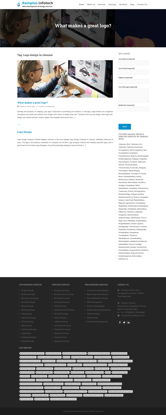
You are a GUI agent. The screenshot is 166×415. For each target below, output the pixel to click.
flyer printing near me (77, 372)
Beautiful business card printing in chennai (74, 353)
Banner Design (27, 306)
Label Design (26, 325)
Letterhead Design (28, 329)
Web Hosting (92, 318)
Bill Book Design (28, 302)
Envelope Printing (61, 302)
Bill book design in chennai (119, 353)
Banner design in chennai (53, 353)
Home (81, 4)
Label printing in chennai (27, 380)
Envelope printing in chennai (63, 368)
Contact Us (142, 4)
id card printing (25, 376)
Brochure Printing (61, 290)
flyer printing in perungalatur (44, 372)
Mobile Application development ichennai (31, 387)
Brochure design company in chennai (82, 357)
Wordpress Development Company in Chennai (63, 399)
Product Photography (95, 306)
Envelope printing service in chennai (83, 368)
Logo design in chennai (89, 383)
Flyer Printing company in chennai (120, 368)
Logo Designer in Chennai (73, 383)
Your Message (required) (134, 94)
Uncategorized (49, 106)
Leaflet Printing (61, 322)
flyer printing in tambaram (61, 372)
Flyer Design (26, 314)
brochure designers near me (102, 357)
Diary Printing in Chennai (27, 368)
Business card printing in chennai (122, 361)
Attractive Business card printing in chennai (32, 353)
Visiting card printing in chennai (114, 395)
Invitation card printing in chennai (58, 376)
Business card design (29, 298)
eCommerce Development (98, 290)
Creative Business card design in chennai (95, 364)
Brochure (66, 357)
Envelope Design (28, 310)
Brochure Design (28, 294)
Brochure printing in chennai (121, 357)
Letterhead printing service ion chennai (31, 383)
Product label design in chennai (112, 387)
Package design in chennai (53, 387)
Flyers (108, 372)
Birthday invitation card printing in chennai (49, 357)
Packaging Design (28, 337)
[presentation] (136, 116)
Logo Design (24, 131)
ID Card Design (27, 322)
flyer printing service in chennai (95, 372)
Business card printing (105, 361)
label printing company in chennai (112, 376)
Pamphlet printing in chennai (70, 387)
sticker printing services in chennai (93, 395)
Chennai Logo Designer (75, 364)
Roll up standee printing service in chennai (121, 391)
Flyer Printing (60, 306)
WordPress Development (97, 322)
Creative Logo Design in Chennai (118, 364)
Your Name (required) (134, 61)
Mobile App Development (97, 294)
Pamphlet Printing (62, 329)
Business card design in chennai (66, 361)
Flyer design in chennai (102, 368)
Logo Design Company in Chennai (53, 383)
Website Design (93, 314)
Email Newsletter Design (97, 298)
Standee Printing (61, 333)
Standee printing (25, 395)
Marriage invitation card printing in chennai (110, 383)
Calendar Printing (61, 341)
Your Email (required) (134, 70)
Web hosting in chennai (42, 399)
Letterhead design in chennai (82, 380)
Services (101, 4)
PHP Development (94, 302)
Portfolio (123, 4)
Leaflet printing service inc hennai (62, 380)
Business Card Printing (63, 294)
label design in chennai (94, 376)
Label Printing (60, 318)
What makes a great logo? (32, 102)
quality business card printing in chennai (75, 391)
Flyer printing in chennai (27, 372)
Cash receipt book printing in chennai (55, 364)
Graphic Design (27, 290)
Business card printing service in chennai (31, 364)
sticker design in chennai (57, 395)
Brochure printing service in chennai (30, 361)
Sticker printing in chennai (74, 395)
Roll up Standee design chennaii (98, 391)
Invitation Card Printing (64, 310)
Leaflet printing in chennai (44, 380)
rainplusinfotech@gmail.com (132, 315)
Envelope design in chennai (45, 368)
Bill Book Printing (62, 298)
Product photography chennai (54, 391)
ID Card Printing (61, 314)
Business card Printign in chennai (86, 361)
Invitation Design (28, 318)
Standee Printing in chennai (40, 395)
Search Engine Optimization (99, 310)
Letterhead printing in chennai (101, 380)
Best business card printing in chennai (99, 353)
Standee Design (27, 341)
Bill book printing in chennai (28, 357)
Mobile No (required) (134, 107)
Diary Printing (60, 337)
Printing (112, 4)
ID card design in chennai (119, 372)
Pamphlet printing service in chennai (91, 387)
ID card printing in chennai (39, 376)
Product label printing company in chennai (32, 391)
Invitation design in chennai (77, 376)
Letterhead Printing (62, 325)
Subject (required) (134, 79)
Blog (132, 4)
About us (91, 4)
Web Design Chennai (26, 399)
